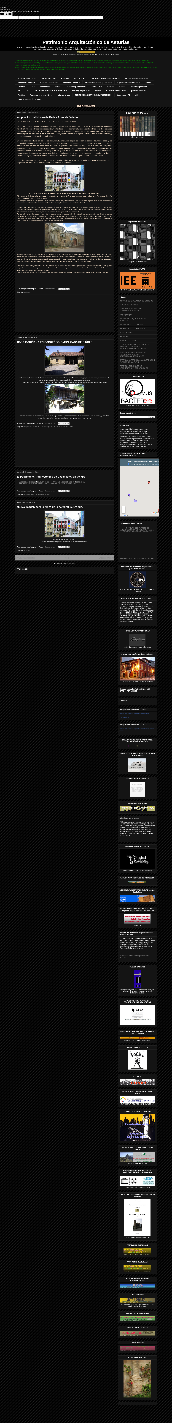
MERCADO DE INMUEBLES (130, 340)
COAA (32, 87)
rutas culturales (63, 95)
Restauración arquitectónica (41, 95)
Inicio (67, 558)
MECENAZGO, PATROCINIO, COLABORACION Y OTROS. (131, 310)
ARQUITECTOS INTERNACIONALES (105, 78)
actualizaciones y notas (27, 78)
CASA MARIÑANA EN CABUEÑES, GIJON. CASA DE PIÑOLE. (55, 342)
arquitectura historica (26, 82)
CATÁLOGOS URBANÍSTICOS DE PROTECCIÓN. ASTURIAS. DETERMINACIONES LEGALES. (133, 354)
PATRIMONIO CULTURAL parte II (132, 328)
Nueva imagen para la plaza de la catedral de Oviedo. (50, 506)
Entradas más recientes (25, 558)
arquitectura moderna (71, 82)
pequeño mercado (138, 91)
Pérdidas (21, 95)
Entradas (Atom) (69, 563)
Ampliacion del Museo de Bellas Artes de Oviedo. (47, 117)
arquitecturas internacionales (128, 82)
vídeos (137, 95)
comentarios (45, 87)
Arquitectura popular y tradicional (98, 82)
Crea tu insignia (124, 717)
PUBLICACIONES (126, 332)
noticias (98, 91)
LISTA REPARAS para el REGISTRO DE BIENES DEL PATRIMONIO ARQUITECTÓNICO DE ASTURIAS (135, 346)
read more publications (145, 558)
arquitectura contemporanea (136, 78)
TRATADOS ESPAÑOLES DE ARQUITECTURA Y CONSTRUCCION (134, 367)
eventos (122, 87)
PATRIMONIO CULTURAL (116, 91)
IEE (19, 91)
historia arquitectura (139, 87)
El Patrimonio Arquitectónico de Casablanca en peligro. (51, 476)
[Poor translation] (9, 14)
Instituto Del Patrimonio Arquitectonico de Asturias (134, 713)
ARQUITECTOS (80, 78)
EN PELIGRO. (96, 87)
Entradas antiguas (106, 558)
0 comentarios (50, 289)
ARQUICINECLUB (48, 78)
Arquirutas (65, 78)
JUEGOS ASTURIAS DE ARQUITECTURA (51, 91)
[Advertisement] (64, 313)
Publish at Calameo (127, 558)
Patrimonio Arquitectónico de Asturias (86, 42)
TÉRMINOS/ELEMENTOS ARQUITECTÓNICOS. (93, 95)
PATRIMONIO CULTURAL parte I (132, 325)
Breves (148, 82)
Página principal (126, 315)
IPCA (28, 91)
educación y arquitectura (76, 87)
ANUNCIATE (124, 336)
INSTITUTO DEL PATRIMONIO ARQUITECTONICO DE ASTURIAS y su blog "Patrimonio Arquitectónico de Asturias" (137, 530)
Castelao (21, 87)
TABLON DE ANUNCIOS (129, 305)
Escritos (110, 87)
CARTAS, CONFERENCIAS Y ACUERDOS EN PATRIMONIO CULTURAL (137, 361)
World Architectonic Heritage (29, 99)
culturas (58, 87)
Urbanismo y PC (123, 95)
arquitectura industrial (49, 82)
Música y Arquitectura (81, 91)
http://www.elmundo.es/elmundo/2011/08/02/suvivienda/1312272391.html (47, 484)
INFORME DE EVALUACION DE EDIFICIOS (136, 301)
